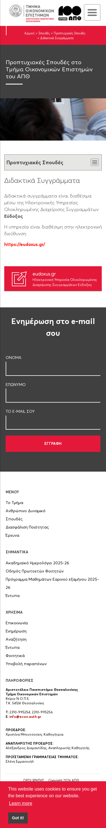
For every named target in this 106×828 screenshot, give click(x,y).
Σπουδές (44, 33)
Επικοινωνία (17, 622)
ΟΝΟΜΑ (13, 357)
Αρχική (29, 33)
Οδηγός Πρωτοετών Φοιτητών (35, 571)
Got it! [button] (18, 818)
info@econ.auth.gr (25, 716)
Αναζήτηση (16, 639)
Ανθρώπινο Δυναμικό (26, 510)
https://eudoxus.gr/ (24, 244)
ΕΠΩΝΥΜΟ (16, 384)
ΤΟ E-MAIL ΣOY (20, 411)
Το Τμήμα (14, 502)
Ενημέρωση (16, 631)
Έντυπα (13, 595)
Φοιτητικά (15, 655)
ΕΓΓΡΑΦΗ (53, 443)
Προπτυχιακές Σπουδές (69, 33)
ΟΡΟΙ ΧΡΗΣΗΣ (33, 780)
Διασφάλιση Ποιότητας (27, 527)
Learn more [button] (20, 803)
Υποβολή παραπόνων (26, 663)
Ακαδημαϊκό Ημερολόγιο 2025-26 (37, 562)
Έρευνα (12, 535)
